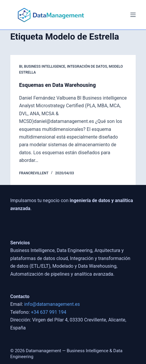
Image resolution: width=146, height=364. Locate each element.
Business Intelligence (44, 66)
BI (20, 66)
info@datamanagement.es (52, 304)
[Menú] (133, 14)
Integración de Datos (87, 66)
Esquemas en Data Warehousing (57, 85)
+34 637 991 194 (48, 312)
